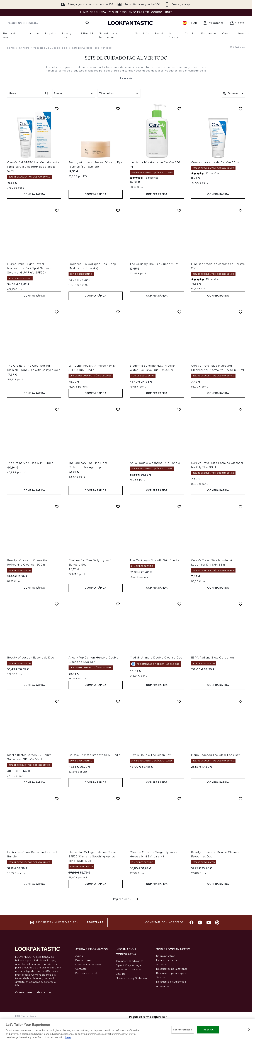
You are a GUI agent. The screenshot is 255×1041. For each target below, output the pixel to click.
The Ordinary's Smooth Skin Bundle (154, 560)
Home (10, 47)
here (68, 1037)
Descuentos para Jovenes (172, 968)
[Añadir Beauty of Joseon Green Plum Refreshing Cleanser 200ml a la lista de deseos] (56, 506)
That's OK (207, 1029)
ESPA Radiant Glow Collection (212, 657)
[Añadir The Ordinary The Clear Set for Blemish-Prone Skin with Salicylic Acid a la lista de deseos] (56, 312)
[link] (213, 22)
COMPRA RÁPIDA (34, 194)
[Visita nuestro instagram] (200, 922)
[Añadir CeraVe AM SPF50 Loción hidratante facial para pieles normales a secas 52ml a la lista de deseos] (56, 108)
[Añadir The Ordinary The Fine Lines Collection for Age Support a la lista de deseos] (118, 409)
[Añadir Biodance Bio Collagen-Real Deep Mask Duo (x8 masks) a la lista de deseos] (118, 210)
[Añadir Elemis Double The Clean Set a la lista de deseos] (179, 701)
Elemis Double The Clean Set (150, 755)
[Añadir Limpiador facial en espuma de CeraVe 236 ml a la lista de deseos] (240, 210)
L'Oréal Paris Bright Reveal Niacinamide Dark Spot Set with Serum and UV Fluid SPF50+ (29, 268)
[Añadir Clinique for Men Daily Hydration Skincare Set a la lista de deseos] (118, 506)
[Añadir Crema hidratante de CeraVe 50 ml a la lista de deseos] (240, 108)
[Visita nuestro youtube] (208, 922)
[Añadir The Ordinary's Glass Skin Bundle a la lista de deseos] (56, 409)
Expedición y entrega (128, 965)
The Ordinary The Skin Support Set (154, 264)
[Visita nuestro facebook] (191, 922)
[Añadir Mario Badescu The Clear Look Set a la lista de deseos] (240, 701)
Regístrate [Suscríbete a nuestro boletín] (95, 922)
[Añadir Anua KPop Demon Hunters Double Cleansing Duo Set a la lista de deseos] (118, 604)
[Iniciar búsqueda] (87, 23)
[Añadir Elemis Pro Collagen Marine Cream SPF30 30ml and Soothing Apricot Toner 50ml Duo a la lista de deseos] (118, 798)
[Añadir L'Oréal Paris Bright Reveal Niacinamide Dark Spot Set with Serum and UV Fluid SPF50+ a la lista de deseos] (56, 210)
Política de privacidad (129, 969)
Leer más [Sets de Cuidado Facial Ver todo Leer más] (126, 78)
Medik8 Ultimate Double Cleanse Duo (156, 657)
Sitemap (161, 977)
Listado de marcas (167, 960)
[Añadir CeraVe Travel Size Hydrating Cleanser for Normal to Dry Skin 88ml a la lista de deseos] (240, 312)
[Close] (249, 1029)
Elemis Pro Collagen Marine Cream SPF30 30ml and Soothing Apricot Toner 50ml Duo (93, 856)
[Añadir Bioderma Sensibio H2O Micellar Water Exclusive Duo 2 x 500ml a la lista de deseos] (179, 312)
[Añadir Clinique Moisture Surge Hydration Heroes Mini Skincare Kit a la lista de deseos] (179, 798)
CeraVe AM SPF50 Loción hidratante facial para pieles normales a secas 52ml (33, 167)
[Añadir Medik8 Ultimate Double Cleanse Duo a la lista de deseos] (179, 604)
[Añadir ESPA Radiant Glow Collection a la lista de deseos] (240, 604)
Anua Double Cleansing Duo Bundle (155, 463)
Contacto (81, 968)
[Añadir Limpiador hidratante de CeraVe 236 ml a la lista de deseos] (179, 108)
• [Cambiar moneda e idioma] (190, 23)
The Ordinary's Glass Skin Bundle (30, 463)
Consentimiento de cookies (33, 992)
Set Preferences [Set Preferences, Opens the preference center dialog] (182, 1029)
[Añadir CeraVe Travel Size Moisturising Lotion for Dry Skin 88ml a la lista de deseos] (240, 506)
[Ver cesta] (237, 22)
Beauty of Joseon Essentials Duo (30, 657)
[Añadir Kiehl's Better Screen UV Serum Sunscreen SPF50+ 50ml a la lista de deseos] (56, 701)
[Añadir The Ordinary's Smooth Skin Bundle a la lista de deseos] (179, 506)
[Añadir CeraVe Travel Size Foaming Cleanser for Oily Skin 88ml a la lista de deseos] (240, 409)
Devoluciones (83, 960)
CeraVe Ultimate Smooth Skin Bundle (94, 755)
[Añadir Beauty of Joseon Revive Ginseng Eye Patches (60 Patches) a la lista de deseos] (118, 108)
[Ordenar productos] (233, 93)
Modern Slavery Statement (132, 978)
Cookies (120, 973)
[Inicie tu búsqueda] (49, 23)
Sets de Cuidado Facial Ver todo (126, 58)
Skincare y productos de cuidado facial (43, 47)
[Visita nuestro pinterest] (217, 922)
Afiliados (161, 964)
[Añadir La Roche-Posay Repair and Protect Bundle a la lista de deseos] (56, 798)
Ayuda (79, 956)
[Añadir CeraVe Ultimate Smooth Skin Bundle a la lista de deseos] (118, 701)
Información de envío (88, 964)
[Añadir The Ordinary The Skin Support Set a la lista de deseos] (179, 210)
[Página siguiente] (137, 899)
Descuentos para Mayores (172, 973)
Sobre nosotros (165, 956)
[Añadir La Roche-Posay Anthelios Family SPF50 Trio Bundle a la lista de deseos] (118, 312)
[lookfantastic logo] (130, 23)
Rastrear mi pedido (86, 973)
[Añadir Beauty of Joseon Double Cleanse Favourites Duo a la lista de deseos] (240, 798)
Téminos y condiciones (129, 961)
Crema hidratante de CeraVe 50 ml (215, 162)
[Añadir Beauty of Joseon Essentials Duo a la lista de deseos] (56, 604)
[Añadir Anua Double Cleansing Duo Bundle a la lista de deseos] (179, 409)
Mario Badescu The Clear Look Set (215, 755)
